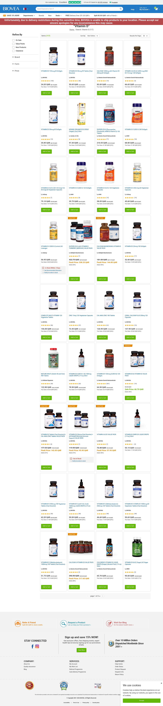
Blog (25, 669)
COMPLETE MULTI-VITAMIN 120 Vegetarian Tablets (51, 316)
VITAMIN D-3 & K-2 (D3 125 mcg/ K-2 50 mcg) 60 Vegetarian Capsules (53, 189)
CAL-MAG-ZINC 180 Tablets (106, 315)
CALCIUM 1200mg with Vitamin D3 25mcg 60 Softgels (108, 72)
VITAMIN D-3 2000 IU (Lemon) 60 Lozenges (52, 247)
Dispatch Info (119, 672)
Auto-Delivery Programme (77, 672)
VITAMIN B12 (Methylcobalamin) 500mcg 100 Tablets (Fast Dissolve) (108, 505)
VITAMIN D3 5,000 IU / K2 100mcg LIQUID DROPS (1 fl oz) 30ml (80, 375)
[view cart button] (157, 9)
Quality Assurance (29, 666)
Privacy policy (86, 702)
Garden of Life (74, 136)
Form (15, 64)
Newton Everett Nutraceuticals (107, 77)
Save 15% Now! (11, 16)
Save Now (81, 650)
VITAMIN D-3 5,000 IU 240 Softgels (136, 129)
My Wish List (73, 666)
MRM (128, 569)
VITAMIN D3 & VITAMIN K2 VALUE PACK (136, 375)
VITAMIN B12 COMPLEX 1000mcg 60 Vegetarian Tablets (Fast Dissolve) (137, 505)
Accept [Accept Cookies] (141, 700)
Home (72, 30)
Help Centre (119, 664)
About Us (27, 664)
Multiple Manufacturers (77, 253)
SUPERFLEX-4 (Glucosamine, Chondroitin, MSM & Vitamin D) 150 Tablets (108, 131)
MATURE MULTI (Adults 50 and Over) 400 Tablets (53, 375)
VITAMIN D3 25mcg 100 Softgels (135, 246)
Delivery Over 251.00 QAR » (77, 16)
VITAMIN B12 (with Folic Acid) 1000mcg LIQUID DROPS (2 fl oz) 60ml (79, 506)
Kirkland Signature (48, 380)
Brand (16, 57)
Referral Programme (75, 669)
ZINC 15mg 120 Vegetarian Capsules (81, 315)
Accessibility (67, 702)
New (50, 16)
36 (145, 36)
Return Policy (119, 674)
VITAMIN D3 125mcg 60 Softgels (51, 71)
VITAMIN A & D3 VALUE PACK (106, 434)
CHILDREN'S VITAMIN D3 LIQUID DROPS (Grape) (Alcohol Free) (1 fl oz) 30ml (109, 564)
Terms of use (76, 702)
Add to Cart (46, 93)
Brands (41, 16)
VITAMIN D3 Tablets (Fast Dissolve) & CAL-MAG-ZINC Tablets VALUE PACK (53, 435)
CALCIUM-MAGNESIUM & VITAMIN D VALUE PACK (109, 247)
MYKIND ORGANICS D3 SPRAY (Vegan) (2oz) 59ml (79, 130)
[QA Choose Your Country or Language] (25, 9)
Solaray (45, 194)
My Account (73, 664)
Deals (58, 16)
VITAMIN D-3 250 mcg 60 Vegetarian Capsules (137, 189)
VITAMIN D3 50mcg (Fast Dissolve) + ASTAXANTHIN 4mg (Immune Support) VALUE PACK (81, 436)
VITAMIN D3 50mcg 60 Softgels (51, 129)
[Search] (120, 9)
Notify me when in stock (51, 272)
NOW (128, 136)
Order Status (119, 666)
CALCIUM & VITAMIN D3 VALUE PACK (81, 562)
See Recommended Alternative (52, 270)
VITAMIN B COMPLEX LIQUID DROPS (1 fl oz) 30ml (137, 435)
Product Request (120, 669)
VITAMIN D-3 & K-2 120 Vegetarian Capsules (108, 189)
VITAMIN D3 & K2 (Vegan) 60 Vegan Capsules (136, 563)
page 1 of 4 (95, 596)
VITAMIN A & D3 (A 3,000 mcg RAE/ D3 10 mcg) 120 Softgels (136, 72)
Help (132, 10)
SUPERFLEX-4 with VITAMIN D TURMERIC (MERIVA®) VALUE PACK (81, 247)
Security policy (96, 702)
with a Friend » (105, 16)
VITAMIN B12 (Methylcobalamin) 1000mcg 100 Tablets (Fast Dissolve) (53, 563)
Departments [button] (29, 16)
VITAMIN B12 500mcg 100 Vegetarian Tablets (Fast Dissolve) (53, 505)
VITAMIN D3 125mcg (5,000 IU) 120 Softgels (108, 375)
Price (15, 71)
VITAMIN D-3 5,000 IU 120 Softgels (80, 188)
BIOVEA (45, 77)
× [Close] (161, 683)
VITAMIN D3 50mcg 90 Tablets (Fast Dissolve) (81, 72)
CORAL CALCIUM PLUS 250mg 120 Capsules (136, 316)
